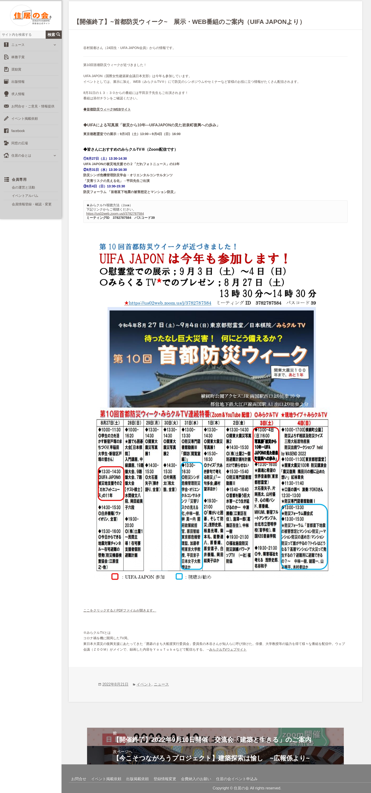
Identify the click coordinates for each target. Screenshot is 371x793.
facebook (18, 136)
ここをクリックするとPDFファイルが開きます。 (119, 610)
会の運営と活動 (23, 193)
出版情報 (18, 87)
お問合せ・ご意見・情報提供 (32, 112)
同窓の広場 (19, 149)
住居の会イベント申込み (237, 779)
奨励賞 (16, 75)
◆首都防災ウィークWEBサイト (107, 109)
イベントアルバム (25, 201)
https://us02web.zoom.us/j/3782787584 (115, 214)
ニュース (18, 50)
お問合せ (78, 779)
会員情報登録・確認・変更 (32, 210)
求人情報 (18, 99)
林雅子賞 (18, 63)
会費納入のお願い (196, 779)
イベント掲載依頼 (24, 124)
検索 (54, 40)
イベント (144, 684)
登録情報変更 (165, 779)
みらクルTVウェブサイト (228, 649)
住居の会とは (21, 161)
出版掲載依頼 (137, 779)
